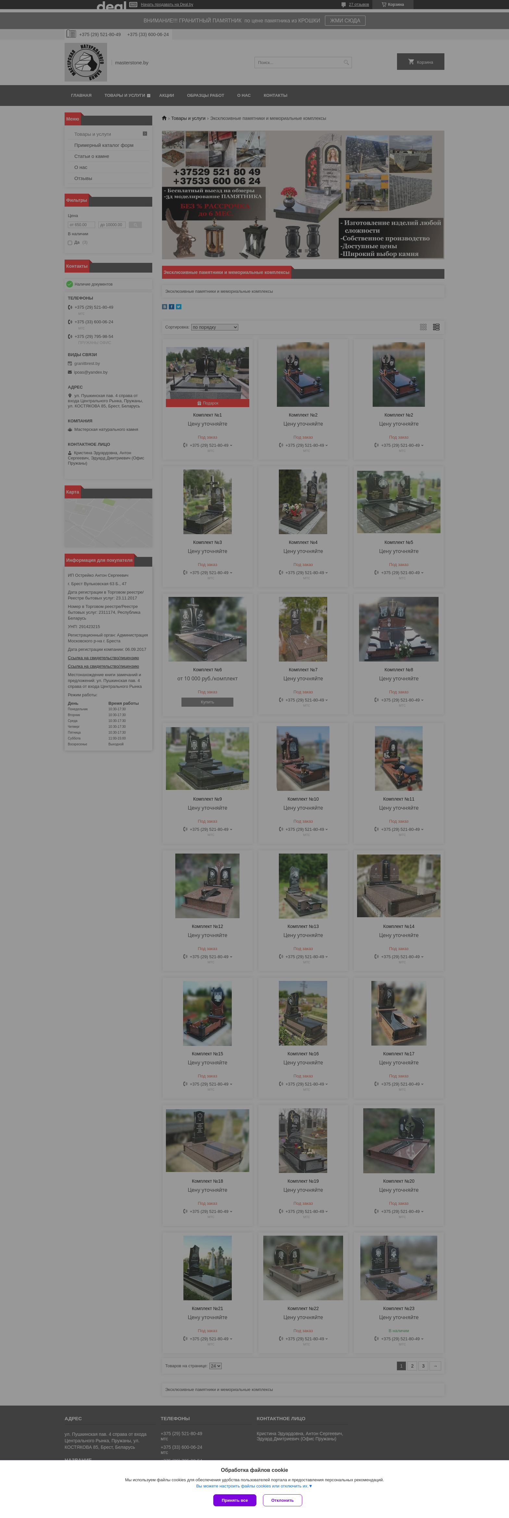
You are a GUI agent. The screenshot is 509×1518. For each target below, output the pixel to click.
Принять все (235, 1500)
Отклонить (282, 1500)
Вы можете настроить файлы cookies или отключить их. (252, 1486)
